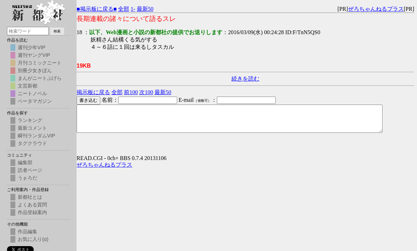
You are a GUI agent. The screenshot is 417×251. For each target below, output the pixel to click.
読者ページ (30, 170)
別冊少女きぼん (35, 70)
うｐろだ (27, 178)
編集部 (25, 162)
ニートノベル (32, 93)
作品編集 (27, 231)
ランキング (30, 120)
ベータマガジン (35, 101)
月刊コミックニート (40, 63)
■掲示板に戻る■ (97, 9)
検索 (57, 31)
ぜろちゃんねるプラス (376, 9)
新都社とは (30, 197)
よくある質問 (32, 204)
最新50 (145, 9)
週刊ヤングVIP (34, 55)
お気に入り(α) (33, 239)
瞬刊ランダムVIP (36, 135)
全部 (123, 9)
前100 (131, 92)
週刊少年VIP (31, 47)
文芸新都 (27, 86)
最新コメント (32, 128)
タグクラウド (32, 143)
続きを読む (245, 79)
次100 (146, 92)
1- (133, 9)
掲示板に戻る (93, 92)
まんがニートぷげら (40, 78)
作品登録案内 (32, 212)
